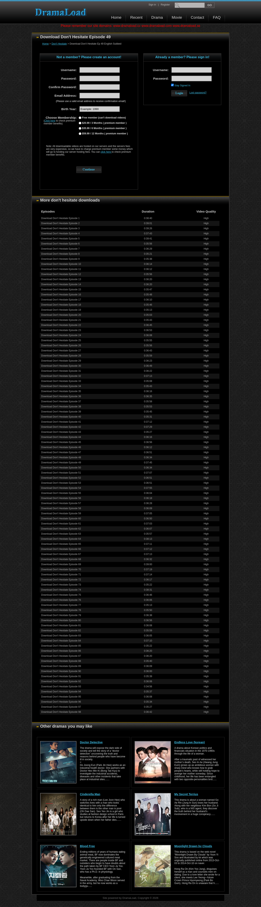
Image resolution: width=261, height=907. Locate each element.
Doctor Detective (91, 742)
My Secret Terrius (186, 794)
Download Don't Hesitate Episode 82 (61, 630)
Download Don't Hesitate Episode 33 (61, 381)
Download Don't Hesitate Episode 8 (60, 253)
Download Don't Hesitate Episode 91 (61, 676)
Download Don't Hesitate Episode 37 (61, 401)
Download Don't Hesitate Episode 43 (61, 432)
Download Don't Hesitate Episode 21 (61, 320)
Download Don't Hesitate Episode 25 (61, 340)
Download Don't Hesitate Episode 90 (61, 671)
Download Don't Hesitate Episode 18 (61, 304)
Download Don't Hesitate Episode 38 (61, 406)
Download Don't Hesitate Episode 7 (60, 248)
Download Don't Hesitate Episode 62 (61, 528)
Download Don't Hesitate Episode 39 (61, 411)
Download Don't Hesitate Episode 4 (60, 233)
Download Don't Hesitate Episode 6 (60, 243)
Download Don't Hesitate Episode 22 (61, 325)
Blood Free (87, 846)
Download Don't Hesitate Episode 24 (61, 335)
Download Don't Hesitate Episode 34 (61, 386)
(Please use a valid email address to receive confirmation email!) (91, 101)
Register (165, 4)
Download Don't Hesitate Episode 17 (61, 299)
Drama (157, 17)
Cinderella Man (90, 794)
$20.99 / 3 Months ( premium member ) (103, 123)
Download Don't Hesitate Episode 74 (61, 589)
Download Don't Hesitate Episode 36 (61, 396)
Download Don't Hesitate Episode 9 (60, 259)
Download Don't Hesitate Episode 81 (61, 625)
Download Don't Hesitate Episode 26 (61, 345)
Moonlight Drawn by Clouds (193, 846)
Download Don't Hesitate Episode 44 (61, 437)
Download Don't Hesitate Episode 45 (61, 442)
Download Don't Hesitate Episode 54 (61, 488)
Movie (177, 17)
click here (106, 151)
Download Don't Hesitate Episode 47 (61, 452)
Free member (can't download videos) (103, 117)
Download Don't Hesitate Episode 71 (61, 574)
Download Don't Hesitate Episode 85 (61, 645)
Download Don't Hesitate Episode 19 (61, 309)
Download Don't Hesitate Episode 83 (61, 635)
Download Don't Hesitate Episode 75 (61, 594)
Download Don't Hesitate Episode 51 (61, 472)
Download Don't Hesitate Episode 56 (61, 498)
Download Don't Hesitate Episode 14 (61, 284)
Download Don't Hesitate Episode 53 (61, 482)
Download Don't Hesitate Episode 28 (61, 355)
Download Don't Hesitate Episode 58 (61, 508)
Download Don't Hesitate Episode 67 (61, 554)
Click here (49, 120)
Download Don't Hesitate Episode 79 (61, 615)
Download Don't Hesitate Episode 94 (61, 691)
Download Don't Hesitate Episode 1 (60, 218)
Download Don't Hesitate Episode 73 (61, 584)
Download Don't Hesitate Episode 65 (61, 544)
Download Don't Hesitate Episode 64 (61, 538)
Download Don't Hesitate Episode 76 (61, 600)
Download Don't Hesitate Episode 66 (61, 549)
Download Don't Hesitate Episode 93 (61, 686)
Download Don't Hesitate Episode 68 (61, 559)
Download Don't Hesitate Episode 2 (60, 223)
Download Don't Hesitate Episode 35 (61, 391)
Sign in (152, 4)
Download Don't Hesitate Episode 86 (61, 650)
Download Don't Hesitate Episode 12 (61, 274)
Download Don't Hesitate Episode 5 (60, 238)
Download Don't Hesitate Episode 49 (61, 462)
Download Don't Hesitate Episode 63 (61, 533)
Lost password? (198, 92)
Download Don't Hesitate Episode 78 (61, 610)
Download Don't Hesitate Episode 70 (61, 569)
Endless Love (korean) (189, 742)
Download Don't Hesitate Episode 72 (61, 579)
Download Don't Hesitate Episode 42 (61, 427)
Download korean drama (61, 12)
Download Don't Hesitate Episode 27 (61, 350)
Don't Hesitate (59, 43)
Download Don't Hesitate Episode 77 (61, 605)
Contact (197, 17)
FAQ (217, 17)
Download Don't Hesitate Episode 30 (61, 365)
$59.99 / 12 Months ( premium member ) (104, 133)
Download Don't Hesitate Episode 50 (61, 467)
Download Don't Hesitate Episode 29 (61, 360)
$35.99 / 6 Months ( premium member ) (103, 128)
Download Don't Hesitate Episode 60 (61, 518)
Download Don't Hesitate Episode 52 (61, 477)
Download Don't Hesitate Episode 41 (61, 421)
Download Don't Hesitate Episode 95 (61, 696)
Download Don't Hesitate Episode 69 (61, 564)
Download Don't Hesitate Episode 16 (61, 294)
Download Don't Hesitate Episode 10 (61, 264)
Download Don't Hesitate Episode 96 (61, 701)
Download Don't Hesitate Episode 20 (61, 315)
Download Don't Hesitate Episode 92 (61, 681)
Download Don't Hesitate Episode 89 (61, 666)
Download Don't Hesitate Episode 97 (61, 706)
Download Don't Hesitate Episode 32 (61, 376)
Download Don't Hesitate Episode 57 (61, 503)
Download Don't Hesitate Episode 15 (61, 289)
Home (116, 17)
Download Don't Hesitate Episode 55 (61, 493)
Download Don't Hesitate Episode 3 (60, 228)
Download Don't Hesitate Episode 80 (61, 620)
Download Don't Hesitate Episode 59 (61, 513)
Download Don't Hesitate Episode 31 (61, 371)
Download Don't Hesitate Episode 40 (61, 416)
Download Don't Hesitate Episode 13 (61, 279)
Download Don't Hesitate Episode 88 (61, 661)
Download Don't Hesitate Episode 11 (61, 269)
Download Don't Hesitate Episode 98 (61, 712)
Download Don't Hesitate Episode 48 (61, 457)
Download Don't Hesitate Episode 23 (61, 330)
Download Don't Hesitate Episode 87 (61, 656)
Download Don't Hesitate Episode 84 (61, 640)
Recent (136, 17)
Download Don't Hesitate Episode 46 (61, 447)
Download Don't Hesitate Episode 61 (61, 523)
